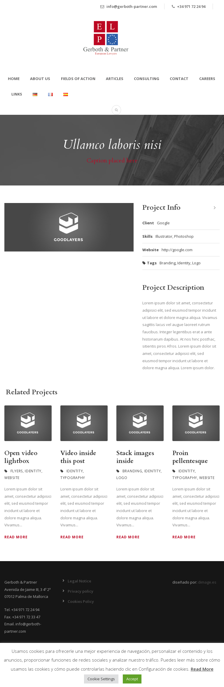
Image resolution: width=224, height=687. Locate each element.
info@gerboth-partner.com (128, 6)
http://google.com (177, 249)
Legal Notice (79, 581)
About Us (40, 78)
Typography (72, 477)
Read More (16, 537)
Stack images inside (135, 457)
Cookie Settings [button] (101, 678)
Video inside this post (78, 457)
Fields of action (78, 78)
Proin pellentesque (190, 457)
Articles (114, 78)
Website (12, 477)
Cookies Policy (81, 601)
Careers (207, 78)
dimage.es (207, 582)
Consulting (146, 78)
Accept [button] (132, 678)
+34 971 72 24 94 (191, 6)
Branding (168, 263)
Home (14, 78)
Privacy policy (80, 591)
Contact (179, 78)
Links (16, 94)
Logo (196, 263)
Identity (183, 263)
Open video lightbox (20, 457)
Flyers (16, 471)
